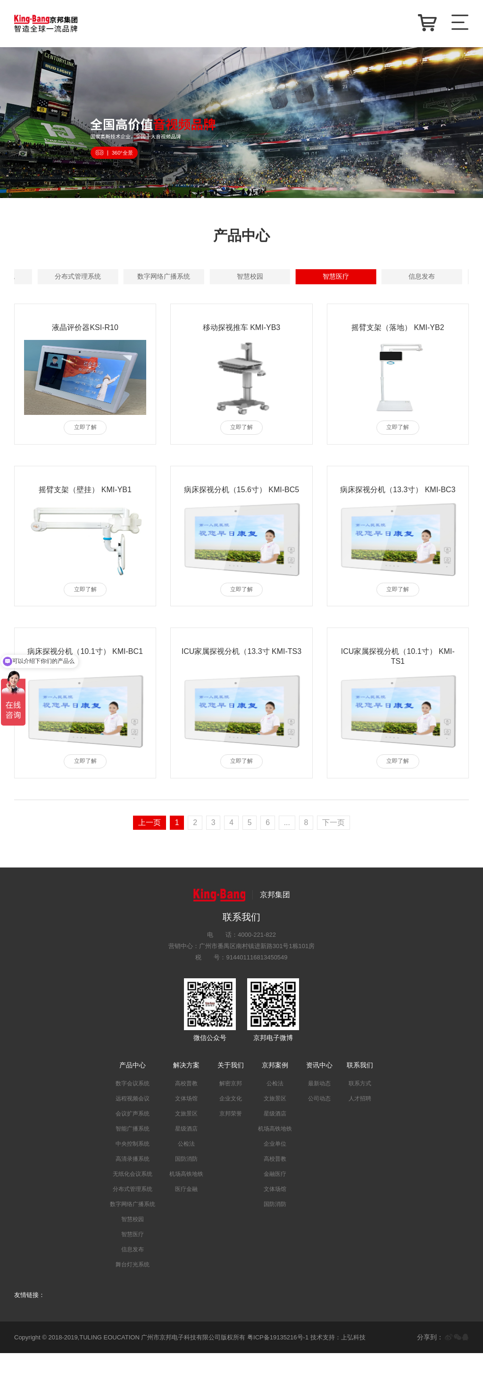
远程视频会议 (233, 277)
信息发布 (233, 318)
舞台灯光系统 (322, 318)
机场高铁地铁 (186, 1217)
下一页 (334, 865)
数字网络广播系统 (411, 297)
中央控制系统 (55, 297)
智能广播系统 (411, 277)
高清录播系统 (144, 297)
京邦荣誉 (230, 1156)
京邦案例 (275, 1108)
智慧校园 (55, 318)
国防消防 (186, 1201)
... (287, 865)
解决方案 (186, 1108)
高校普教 (186, 1126)
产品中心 (132, 1108)
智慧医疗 (144, 318)
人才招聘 (360, 1141)
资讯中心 (319, 1108)
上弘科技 (353, 1379)
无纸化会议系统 (233, 297)
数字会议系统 (144, 277)
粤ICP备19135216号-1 (277, 1379)
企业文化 (230, 1141)
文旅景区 (186, 1156)
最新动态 (319, 1126)
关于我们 (230, 1108)
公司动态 (319, 1141)
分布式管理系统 (322, 297)
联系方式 (360, 1126)
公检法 (186, 1186)
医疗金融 (186, 1232)
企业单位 (275, 1186)
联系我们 (360, 1108)
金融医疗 (275, 1217)
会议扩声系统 (322, 277)
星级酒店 (186, 1171)
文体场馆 (186, 1141)
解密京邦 (230, 1126)
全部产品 (55, 277)
